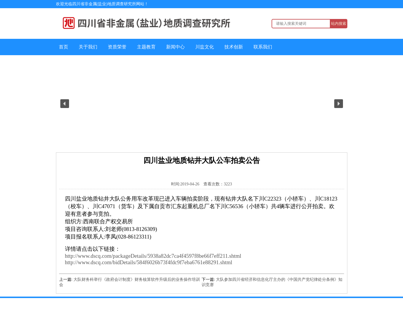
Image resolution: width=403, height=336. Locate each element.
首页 (63, 46)
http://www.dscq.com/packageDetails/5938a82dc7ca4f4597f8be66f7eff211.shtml (153, 256)
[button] (64, 103)
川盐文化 (204, 46)
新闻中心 (175, 46)
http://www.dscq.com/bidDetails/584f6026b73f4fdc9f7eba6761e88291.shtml (148, 262)
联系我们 (263, 46)
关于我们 (88, 46)
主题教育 (146, 46)
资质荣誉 (117, 46)
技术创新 (233, 46)
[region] (201, 103)
